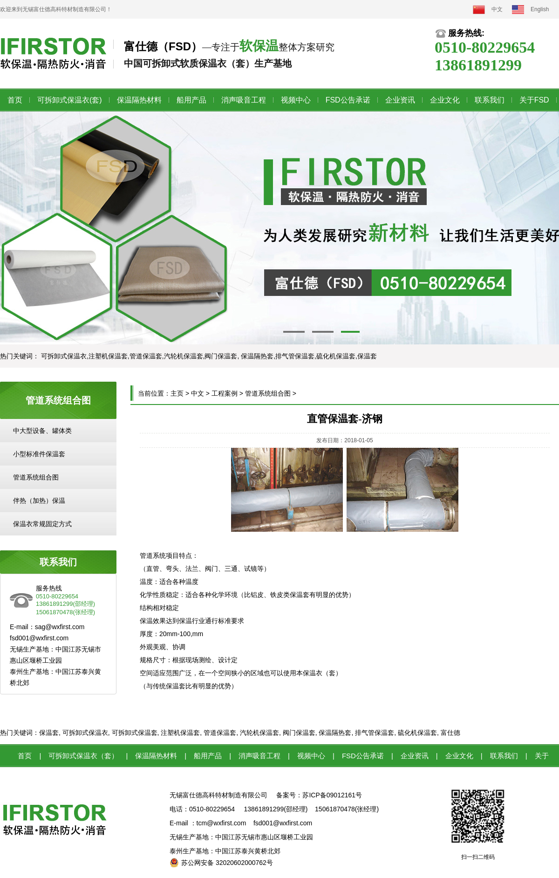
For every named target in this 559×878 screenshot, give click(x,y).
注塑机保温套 (180, 732)
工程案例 (224, 393)
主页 (177, 393)
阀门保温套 (299, 732)
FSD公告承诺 (348, 100)
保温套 (49, 732)
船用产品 (191, 100)
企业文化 (445, 100)
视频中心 (296, 100)
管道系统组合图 (36, 477)
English (540, 9)
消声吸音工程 (243, 100)
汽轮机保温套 (259, 732)
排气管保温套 (374, 732)
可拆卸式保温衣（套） (83, 756)
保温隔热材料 (139, 100)
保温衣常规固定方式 (42, 524)
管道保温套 (220, 732)
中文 (497, 9)
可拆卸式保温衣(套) (69, 100)
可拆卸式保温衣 (85, 732)
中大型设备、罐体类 (42, 430)
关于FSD (534, 100)
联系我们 (489, 100)
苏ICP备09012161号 (332, 795)
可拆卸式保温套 (134, 732)
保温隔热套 (335, 732)
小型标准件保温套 (39, 454)
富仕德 (450, 732)
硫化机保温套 (417, 732)
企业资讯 (400, 100)
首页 (14, 100)
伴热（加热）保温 (39, 500)
